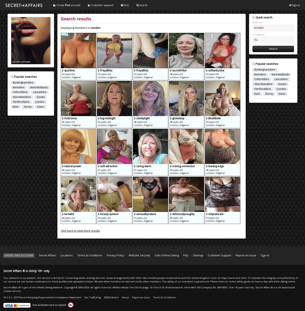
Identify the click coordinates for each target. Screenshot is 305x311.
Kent (15, 106)
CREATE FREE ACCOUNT (18, 255)
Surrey (28, 106)
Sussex (41, 97)
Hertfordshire (21, 102)
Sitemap (198, 255)
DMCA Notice (111, 297)
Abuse (125, 297)
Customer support (100, 5)
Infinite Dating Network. (50, 287)
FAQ (125, 5)
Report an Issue (246, 255)
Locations (67, 255)
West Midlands (39, 87)
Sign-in (294, 5)
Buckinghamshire (23, 82)
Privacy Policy (115, 255)
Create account (66, 5)
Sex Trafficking (92, 297)
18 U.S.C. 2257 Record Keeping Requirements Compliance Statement (42, 297)
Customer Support (219, 255)
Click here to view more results (80, 231)
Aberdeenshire (22, 97)
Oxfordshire (20, 92)
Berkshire (18, 87)
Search (141, 5)
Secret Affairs (47, 255)
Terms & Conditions (89, 255)
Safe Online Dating (167, 255)
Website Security (139, 255)
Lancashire (39, 92)
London (39, 102)
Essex (40, 106)
